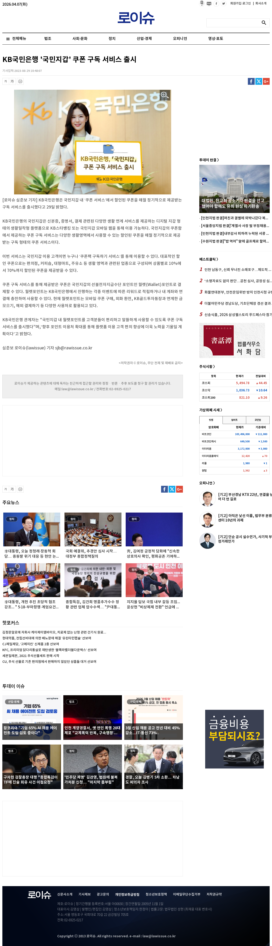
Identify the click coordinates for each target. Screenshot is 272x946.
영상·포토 (215, 38)
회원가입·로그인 (241, 3)
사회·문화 (79, 38)
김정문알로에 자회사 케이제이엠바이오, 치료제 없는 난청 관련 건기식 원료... (54, 632)
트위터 (258, 81)
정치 (112, 38)
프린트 (20, 81)
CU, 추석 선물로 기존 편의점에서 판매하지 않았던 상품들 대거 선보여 (49, 662)
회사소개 (260, 3)
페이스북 (251, 81)
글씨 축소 (5, 81)
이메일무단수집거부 (186, 894)
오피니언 (180, 38)
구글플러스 (266, 81)
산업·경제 (144, 38)
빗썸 (211, 420)
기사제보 (85, 894)
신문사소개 (64, 894)
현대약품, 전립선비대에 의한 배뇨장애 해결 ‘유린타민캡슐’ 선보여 (46, 638)
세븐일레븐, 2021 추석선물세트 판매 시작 (30, 656)
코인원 (258, 420)
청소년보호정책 (156, 894)
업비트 (234, 420)
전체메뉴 (19, 38)
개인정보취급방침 (127, 895)
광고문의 (103, 894)
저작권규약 (214, 894)
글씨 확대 (12, 81)
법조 (47, 38)
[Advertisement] (49, 440)
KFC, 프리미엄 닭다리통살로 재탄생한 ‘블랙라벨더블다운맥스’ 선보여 (49, 650)
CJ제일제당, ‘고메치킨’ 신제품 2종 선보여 (30, 644)
